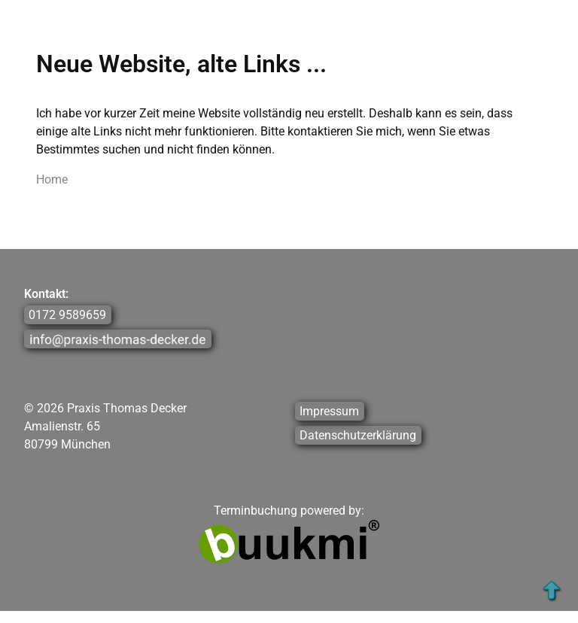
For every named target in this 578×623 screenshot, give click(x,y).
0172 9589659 (67, 315)
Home (52, 179)
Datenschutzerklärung (358, 435)
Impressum (329, 411)
